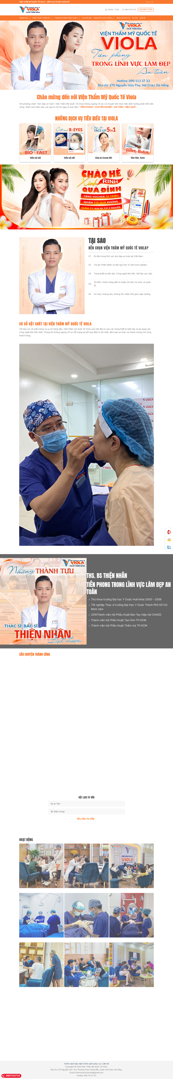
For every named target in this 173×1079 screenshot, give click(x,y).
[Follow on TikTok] (150, 2)
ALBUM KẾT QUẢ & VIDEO (104, 18)
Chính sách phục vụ (92, 1064)
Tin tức (135, 18)
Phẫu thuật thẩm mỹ (43, 18)
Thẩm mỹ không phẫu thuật (67, 18)
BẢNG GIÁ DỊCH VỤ (123, 18)
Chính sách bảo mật (73, 1064)
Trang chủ (25, 18)
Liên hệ (142, 18)
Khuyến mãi (86, 18)
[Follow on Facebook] (147, 2)
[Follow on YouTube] (152, 2)
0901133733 (10, 1076)
